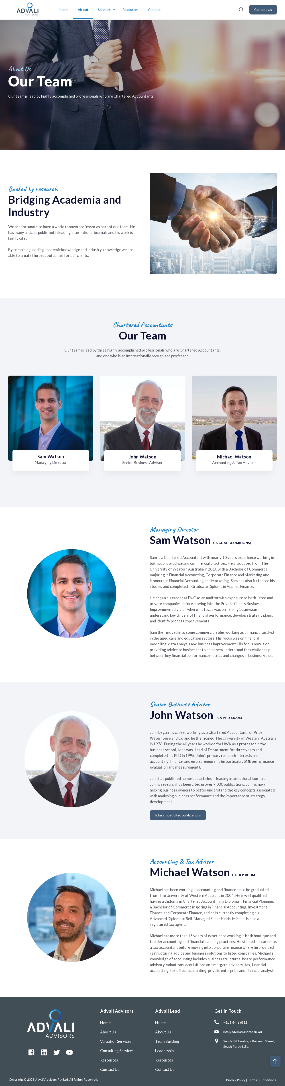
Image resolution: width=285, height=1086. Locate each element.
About (83, 10)
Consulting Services (117, 1049)
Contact (154, 10)
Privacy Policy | (237, 1078)
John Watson (143, 456)
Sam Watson (50, 456)
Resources (131, 10)
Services (104, 10)
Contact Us (109, 1068)
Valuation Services (115, 1040)
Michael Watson (234, 456)
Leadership (164, 1049)
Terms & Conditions (262, 1078)
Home (63, 10)
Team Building (167, 1040)
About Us (108, 1030)
